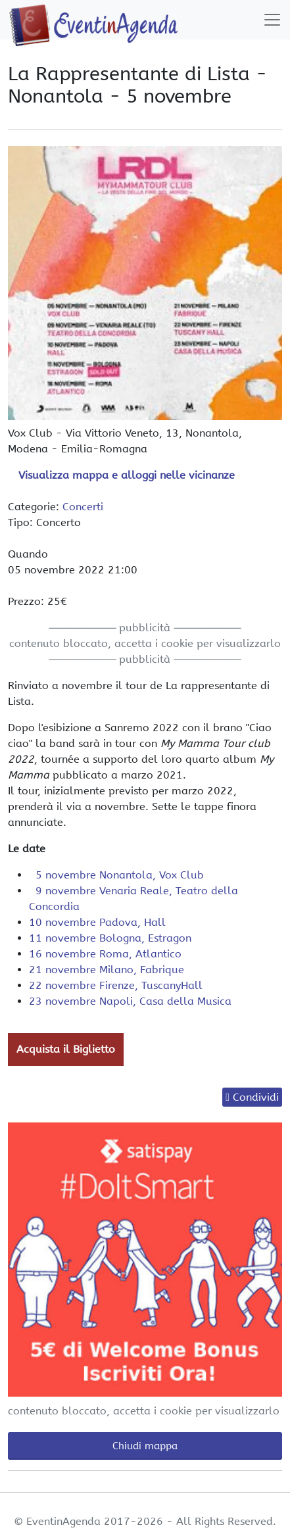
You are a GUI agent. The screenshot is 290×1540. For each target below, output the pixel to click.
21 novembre (106, 969)
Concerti (82, 506)
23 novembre (130, 1001)
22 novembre (116, 985)
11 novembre (110, 938)
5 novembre (116, 875)
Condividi (256, 1097)
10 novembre (97, 922)
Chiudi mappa (145, 1446)
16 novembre (105, 954)
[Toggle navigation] (272, 20)
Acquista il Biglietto (65, 1049)
